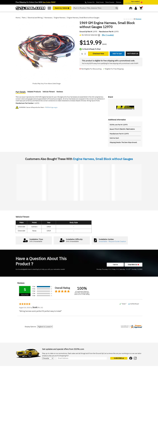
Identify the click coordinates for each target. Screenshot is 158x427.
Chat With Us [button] (133, 265)
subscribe (119, 358)
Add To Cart (117, 53)
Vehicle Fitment (49, 92)
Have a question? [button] (132, 2)
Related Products (34, 92)
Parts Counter (109, 2)
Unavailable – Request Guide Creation (112, 241)
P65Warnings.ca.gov (51, 107)
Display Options (30, 327)
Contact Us (90, 2)
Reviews (60, 92)
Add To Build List (132, 54)
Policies (118, 2)
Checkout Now (98, 53)
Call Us (115, 265)
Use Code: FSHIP (49, 2)
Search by (62, 8)
